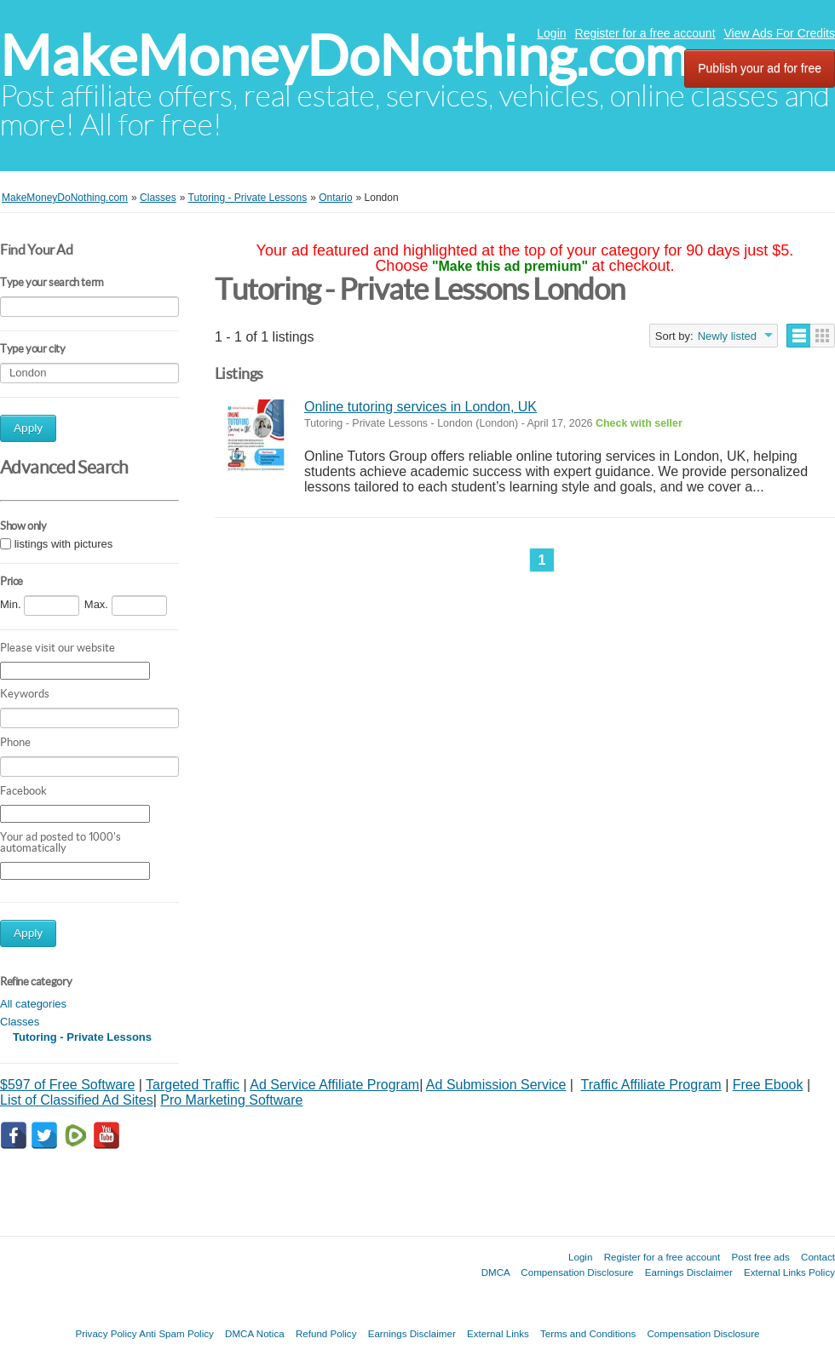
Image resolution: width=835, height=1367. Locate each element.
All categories (33, 1003)
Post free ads (760, 1256)
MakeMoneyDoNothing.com (344, 56)
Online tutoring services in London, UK (420, 406)
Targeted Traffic (192, 1084)
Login (551, 33)
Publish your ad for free (759, 68)
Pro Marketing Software (231, 1100)
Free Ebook (768, 1084)
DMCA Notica (255, 1333)
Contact (818, 1256)
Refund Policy (326, 1333)
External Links (498, 1333)
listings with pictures (63, 543)
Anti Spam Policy (176, 1333)
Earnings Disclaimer (689, 1272)
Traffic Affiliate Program (651, 1084)
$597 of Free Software (67, 1084)
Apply (28, 428)
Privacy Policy (105, 1333)
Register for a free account (645, 33)
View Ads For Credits (779, 33)
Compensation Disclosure (577, 1272)
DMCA (495, 1272)
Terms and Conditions (588, 1333)
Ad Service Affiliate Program (334, 1084)
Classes (19, 1021)
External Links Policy (789, 1272)
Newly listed (727, 336)
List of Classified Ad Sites (76, 1100)
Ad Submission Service (496, 1084)
